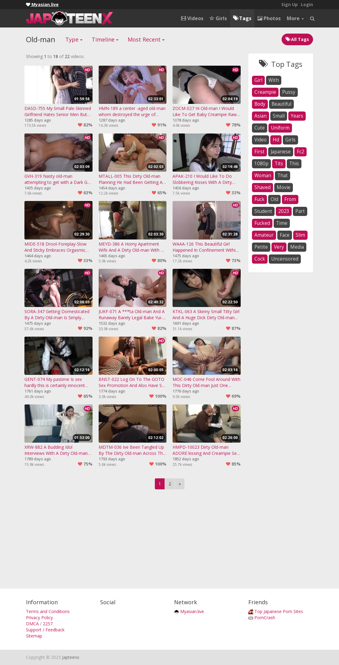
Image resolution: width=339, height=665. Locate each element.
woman (262, 175)
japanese (281, 151)
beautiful (281, 104)
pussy (288, 92)
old (274, 199)
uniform (280, 128)
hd (276, 140)
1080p (261, 163)
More (295, 18)
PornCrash (264, 617)
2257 (48, 624)
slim (300, 235)
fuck (259, 199)
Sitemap (34, 636)
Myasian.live (192, 611)
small (279, 116)
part (300, 211)
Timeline (105, 39)
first (259, 151)
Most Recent (146, 39)
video (260, 140)
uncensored (284, 259)
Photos (269, 18)
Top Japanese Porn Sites (278, 611)
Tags (242, 18)
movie (283, 187)
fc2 (300, 151)
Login (307, 4)
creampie (265, 92)
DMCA (32, 624)
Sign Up (289, 4)
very (279, 247)
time (281, 223)
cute (259, 128)
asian (260, 116)
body (259, 104)
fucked (262, 223)
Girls (218, 18)
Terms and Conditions (48, 611)
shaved (262, 187)
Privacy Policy (39, 617)
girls (290, 140)
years (297, 116)
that (282, 175)
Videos (192, 18)
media (297, 247)
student (263, 211)
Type (73, 39)
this (294, 163)
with (273, 80)
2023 (283, 211)
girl (258, 80)
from (290, 199)
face (285, 235)
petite (261, 247)
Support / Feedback (45, 630)
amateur (264, 235)
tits (279, 163)
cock (259, 259)
